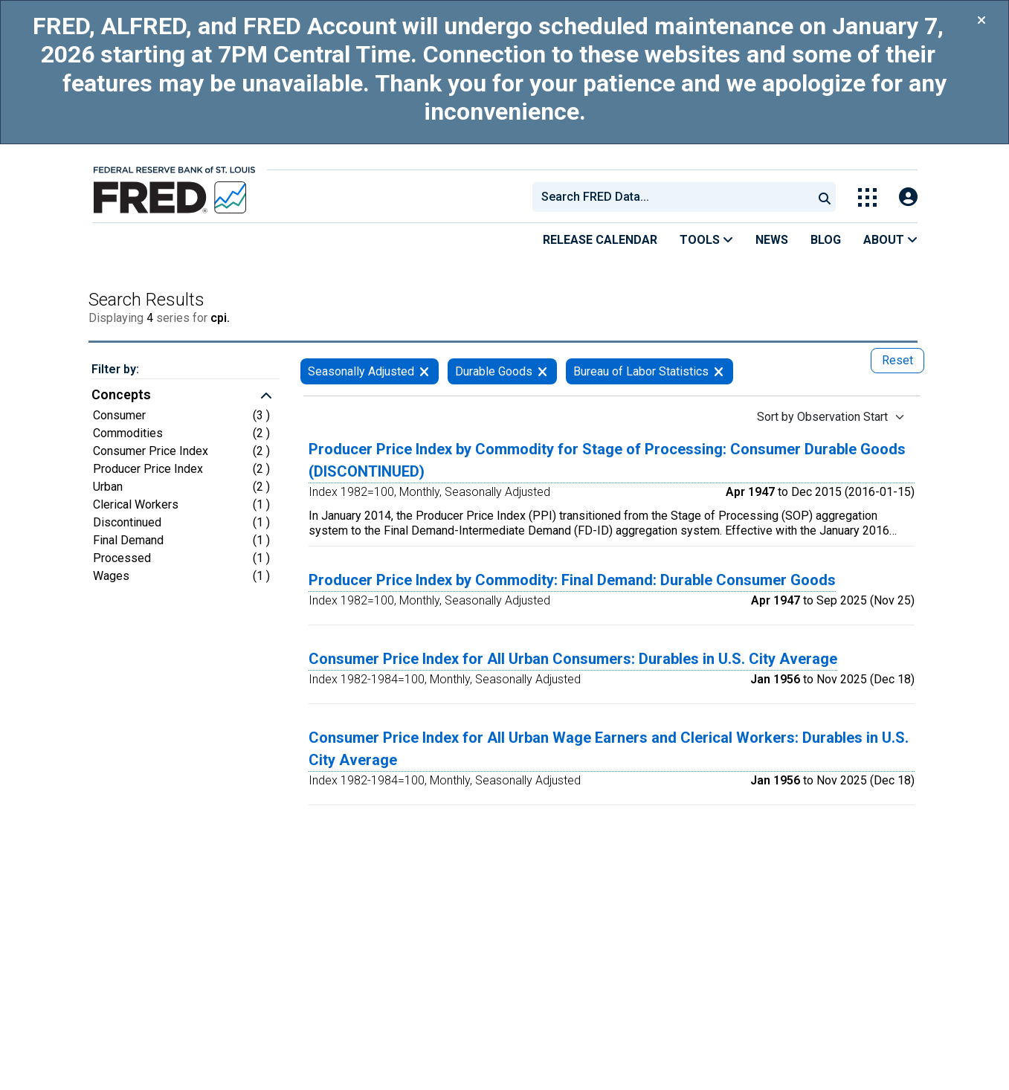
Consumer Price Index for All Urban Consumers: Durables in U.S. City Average (573, 659)
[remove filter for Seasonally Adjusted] (424, 371)
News (771, 240)
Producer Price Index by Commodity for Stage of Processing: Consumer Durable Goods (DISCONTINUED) (607, 460)
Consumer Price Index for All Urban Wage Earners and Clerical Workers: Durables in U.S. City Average (609, 749)
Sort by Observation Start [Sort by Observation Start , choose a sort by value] (822, 417)
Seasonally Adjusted (361, 371)
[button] (185, 396)
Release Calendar (600, 240)
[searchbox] (675, 197)
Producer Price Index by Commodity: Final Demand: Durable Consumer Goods (572, 580)
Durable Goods (493, 371)
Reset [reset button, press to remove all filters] (897, 360)
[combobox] (671, 197)
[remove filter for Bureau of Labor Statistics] (719, 371)
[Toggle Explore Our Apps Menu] (867, 197)
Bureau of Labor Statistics (641, 371)
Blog (825, 240)
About (890, 240)
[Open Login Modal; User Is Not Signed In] (908, 197)
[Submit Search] (824, 197)
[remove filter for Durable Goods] (542, 371)
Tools (706, 240)
